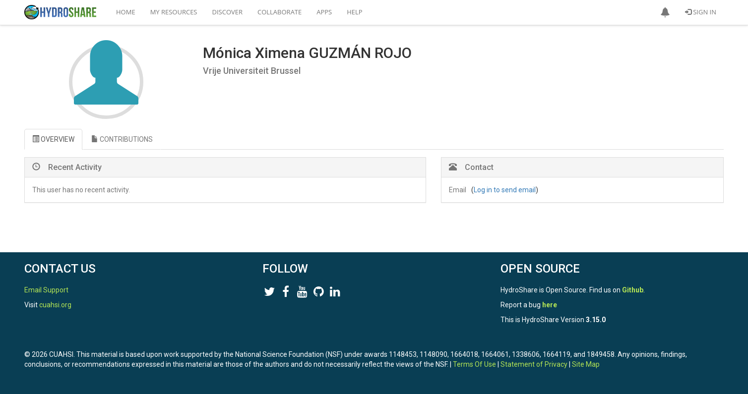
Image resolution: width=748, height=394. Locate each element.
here (549, 305)
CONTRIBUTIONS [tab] (122, 139)
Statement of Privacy (533, 364)
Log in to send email (505, 190)
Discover (227, 11)
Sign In (700, 11)
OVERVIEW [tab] (53, 139)
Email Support (46, 290)
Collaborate (279, 11)
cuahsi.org (55, 305)
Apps (324, 11)
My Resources (173, 11)
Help (354, 11)
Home (125, 11)
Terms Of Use (474, 364)
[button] (665, 12)
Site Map (586, 364)
